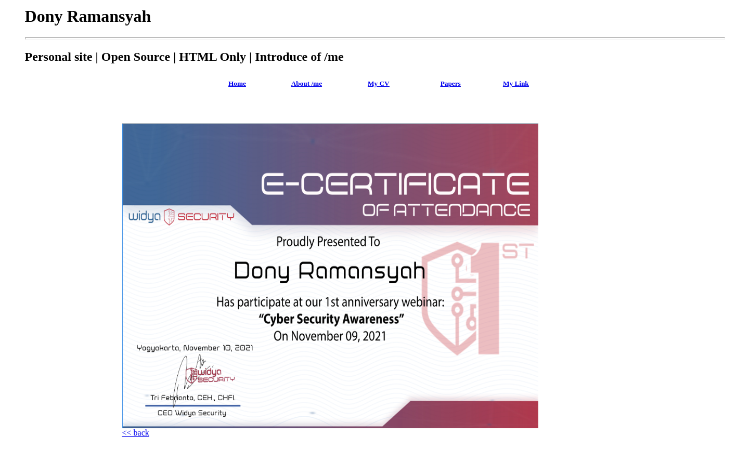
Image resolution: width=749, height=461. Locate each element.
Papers (451, 83)
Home (237, 83)
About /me (306, 83)
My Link (516, 83)
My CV (379, 83)
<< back (135, 432)
